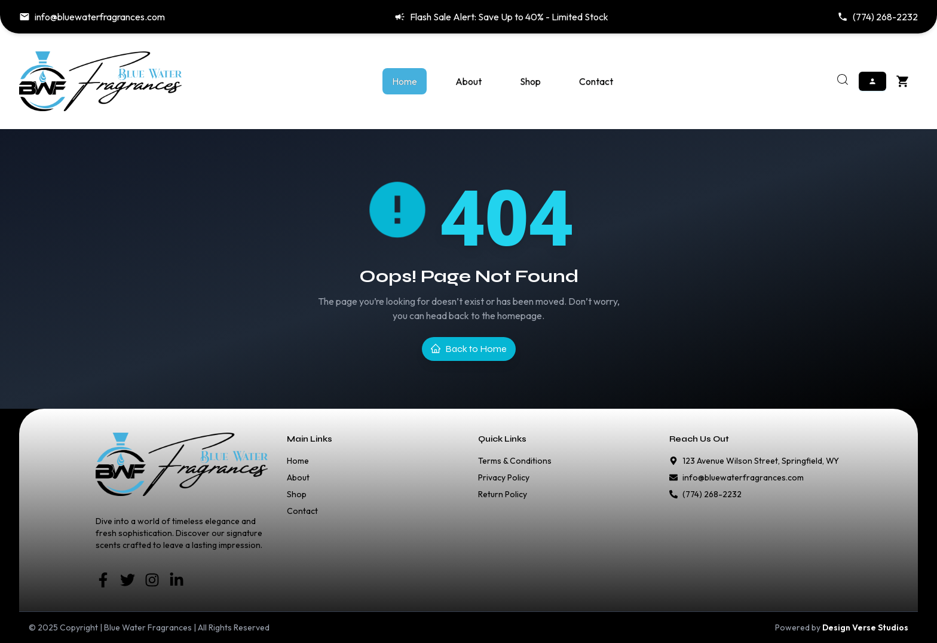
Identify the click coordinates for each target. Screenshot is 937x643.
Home (404, 81)
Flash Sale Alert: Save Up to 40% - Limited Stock (501, 17)
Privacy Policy (503, 477)
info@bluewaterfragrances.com (92, 17)
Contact (596, 81)
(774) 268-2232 (877, 17)
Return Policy (502, 494)
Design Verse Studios (865, 627)
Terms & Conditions (515, 460)
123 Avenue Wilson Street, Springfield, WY (760, 460)
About (468, 81)
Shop (530, 81)
